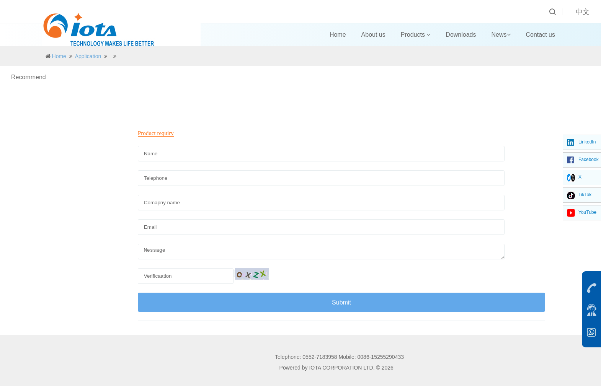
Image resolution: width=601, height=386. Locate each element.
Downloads (461, 34)
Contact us (540, 34)
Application (88, 56)
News (501, 34)
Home (338, 34)
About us (373, 34)
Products (416, 34)
